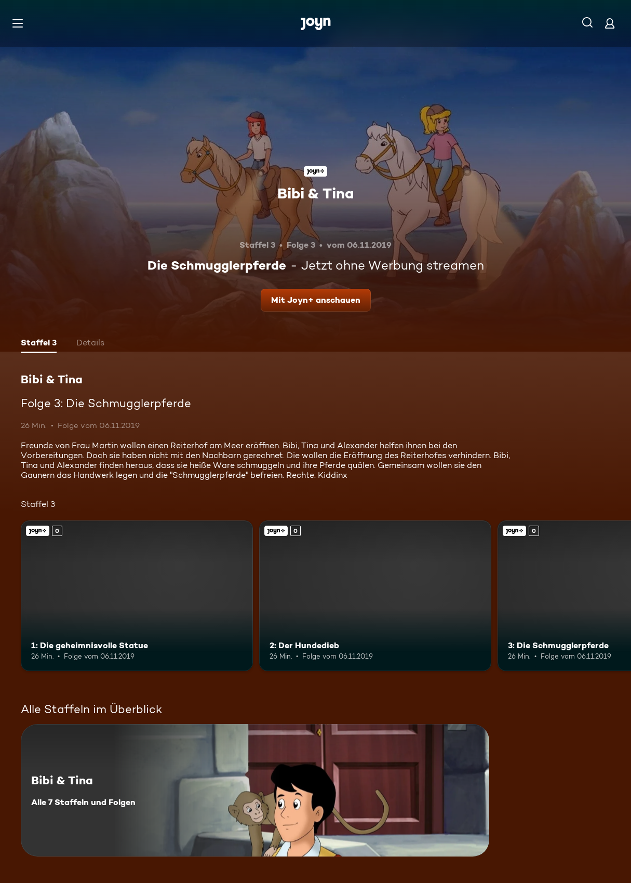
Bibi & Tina (315, 193)
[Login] (609, 23)
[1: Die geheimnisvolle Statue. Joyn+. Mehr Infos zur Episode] (137, 595)
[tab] (39, 344)
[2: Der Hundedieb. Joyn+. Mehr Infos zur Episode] (375, 595)
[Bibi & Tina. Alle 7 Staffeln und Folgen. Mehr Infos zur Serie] (255, 790)
